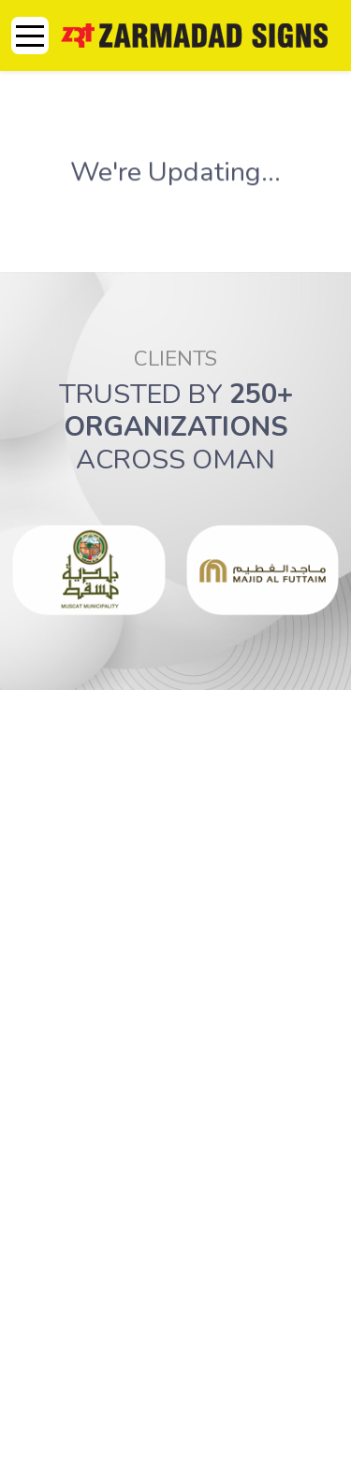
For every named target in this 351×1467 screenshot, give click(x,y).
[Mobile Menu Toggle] (30, 35)
